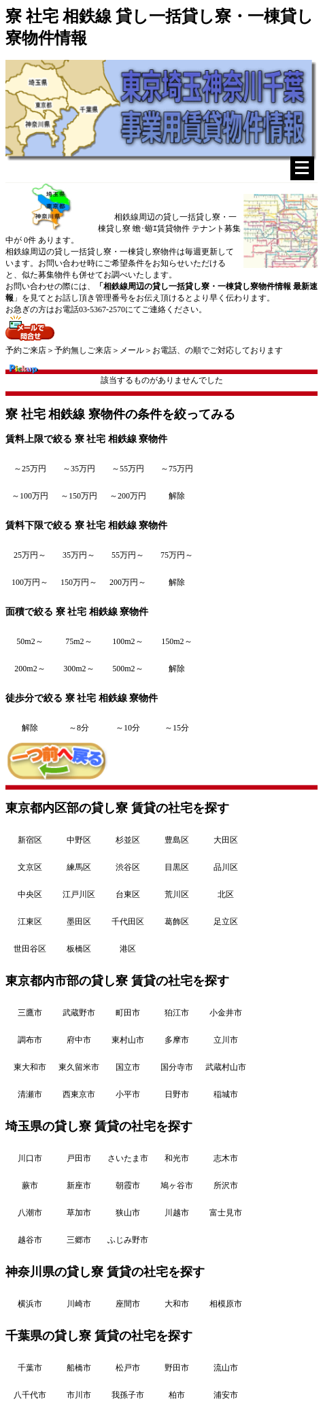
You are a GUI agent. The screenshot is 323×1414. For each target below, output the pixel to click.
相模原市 (225, 1304)
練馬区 (79, 867)
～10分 (128, 728)
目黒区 (177, 867)
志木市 (226, 1158)
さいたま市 (127, 1158)
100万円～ (30, 582)
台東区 (128, 894)
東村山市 (128, 1040)
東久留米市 (78, 1067)
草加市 (79, 1212)
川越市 (177, 1212)
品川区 (226, 867)
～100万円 (30, 496)
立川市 (226, 1040)
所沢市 (226, 1185)
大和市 (177, 1304)
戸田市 (79, 1158)
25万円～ (30, 555)
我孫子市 (128, 1395)
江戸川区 (79, 894)
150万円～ (79, 582)
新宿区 (30, 840)
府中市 (79, 1040)
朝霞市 (128, 1185)
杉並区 (128, 840)
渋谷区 (128, 867)
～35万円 (79, 468)
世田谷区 (30, 949)
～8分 (79, 728)
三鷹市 (30, 1012)
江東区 (30, 921)
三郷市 (79, 1240)
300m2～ (78, 668)
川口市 (30, 1158)
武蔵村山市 (225, 1067)
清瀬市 (30, 1094)
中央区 (30, 894)
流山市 (226, 1368)
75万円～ (176, 555)
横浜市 (30, 1304)
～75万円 (176, 468)
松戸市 (128, 1368)
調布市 (30, 1040)
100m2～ (127, 641)
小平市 (128, 1094)
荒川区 (177, 894)
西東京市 (79, 1094)
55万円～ (128, 555)
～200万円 (127, 496)
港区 (128, 949)
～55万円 (128, 468)
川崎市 (79, 1304)
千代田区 (128, 921)
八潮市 (30, 1212)
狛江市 (177, 1012)
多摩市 (177, 1040)
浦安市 (226, 1395)
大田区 (226, 840)
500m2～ (127, 668)
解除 (177, 496)
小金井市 (225, 1012)
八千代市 (30, 1395)
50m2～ (29, 641)
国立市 (128, 1067)
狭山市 (128, 1212)
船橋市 (79, 1368)
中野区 (79, 840)
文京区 (30, 867)
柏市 (177, 1395)
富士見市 (225, 1212)
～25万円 (30, 468)
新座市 (79, 1185)
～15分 (177, 728)
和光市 (177, 1158)
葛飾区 (177, 921)
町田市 (128, 1012)
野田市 (177, 1368)
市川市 (79, 1395)
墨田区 (79, 921)
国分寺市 (176, 1067)
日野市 (177, 1094)
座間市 (128, 1304)
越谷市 (30, 1240)
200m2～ (29, 668)
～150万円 (79, 496)
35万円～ (79, 555)
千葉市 (30, 1368)
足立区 (226, 921)
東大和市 (30, 1067)
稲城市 (226, 1094)
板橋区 (79, 949)
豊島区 (177, 840)
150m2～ (176, 641)
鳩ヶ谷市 (176, 1185)
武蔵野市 (79, 1012)
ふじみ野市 (127, 1240)
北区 (226, 894)
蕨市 (30, 1185)
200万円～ (127, 582)
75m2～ (78, 641)
